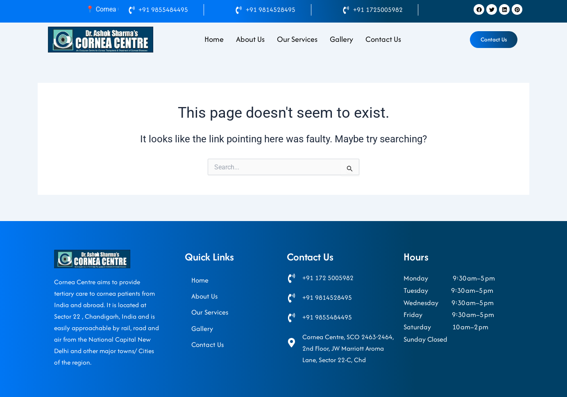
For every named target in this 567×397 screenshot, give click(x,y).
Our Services (297, 39)
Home (214, 39)
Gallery (341, 39)
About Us (250, 39)
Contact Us (383, 39)
